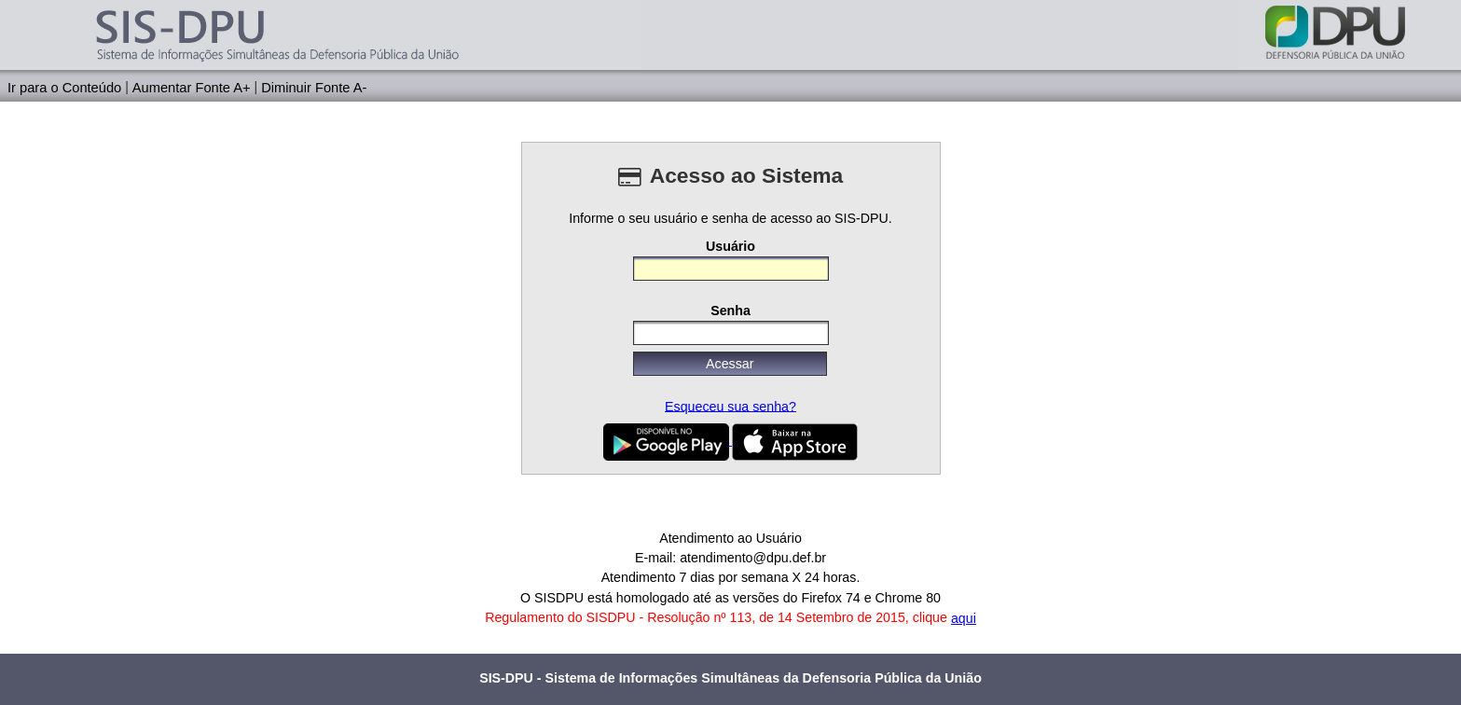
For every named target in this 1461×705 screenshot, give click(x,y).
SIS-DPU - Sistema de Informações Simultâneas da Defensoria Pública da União (730, 677)
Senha (730, 310)
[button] (730, 364)
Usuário (730, 245)
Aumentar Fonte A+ (191, 86)
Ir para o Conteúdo (64, 86)
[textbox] (731, 268)
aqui (963, 618)
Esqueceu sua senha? (730, 405)
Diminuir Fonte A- (313, 86)
